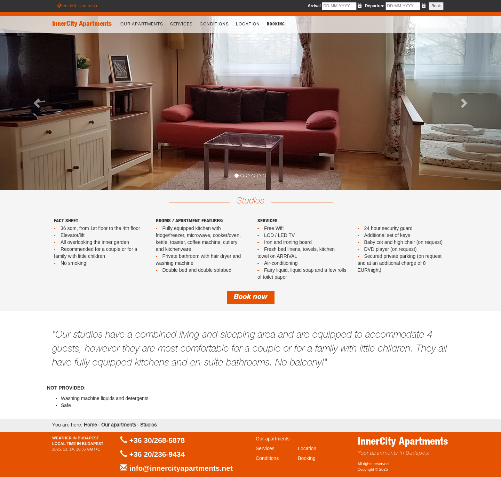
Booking (276, 24)
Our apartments (141, 24)
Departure (374, 5)
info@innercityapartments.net (181, 468)
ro (85, 5)
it (75, 5)
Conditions (214, 24)
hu (95, 5)
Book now (251, 297)
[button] (37, 103)
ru (90, 5)
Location (248, 24)
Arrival (314, 5)
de (71, 5)
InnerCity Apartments (82, 24)
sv (80, 5)
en (65, 5)
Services (181, 24)
